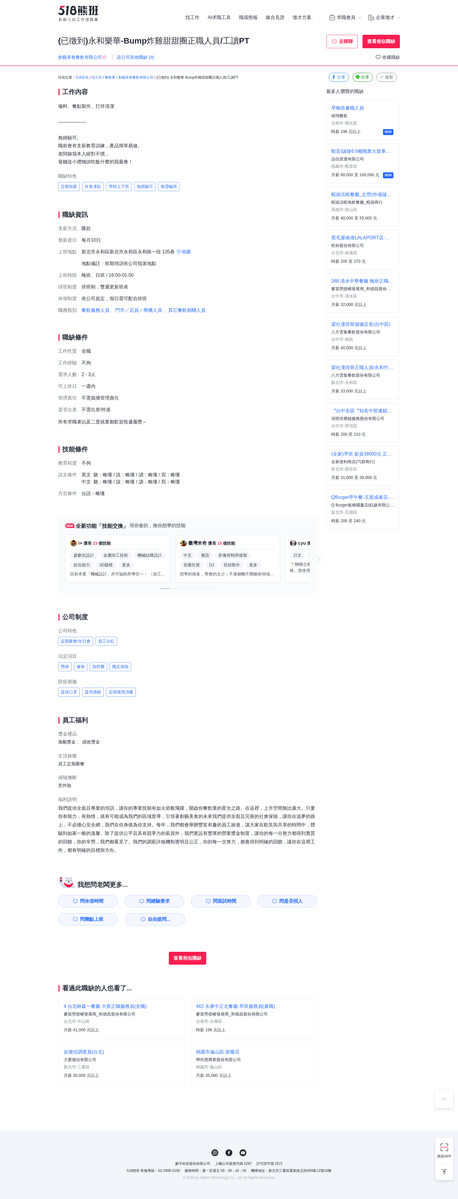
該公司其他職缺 (135, 57)
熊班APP (444, 1156)
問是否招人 (291, 901)
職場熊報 (248, 17)
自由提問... (159, 919)
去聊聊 (346, 41)
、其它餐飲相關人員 (185, 310)
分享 (338, 77)
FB (229, 1152)
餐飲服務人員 (95, 310)
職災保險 (120, 666)
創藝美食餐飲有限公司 (135, 77)
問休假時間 (91, 901)
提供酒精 (93, 692)
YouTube (243, 1152)
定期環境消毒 (121, 692)
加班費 (98, 666)
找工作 (192, 17)
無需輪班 (169, 186)
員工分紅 (106, 641)
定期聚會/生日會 (76, 641)
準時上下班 (119, 186)
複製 (386, 77)
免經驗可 (145, 186)
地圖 (186, 251)
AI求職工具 (219, 17)
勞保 (65, 666)
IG (214, 1152)
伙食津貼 (93, 186)
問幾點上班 (91, 919)
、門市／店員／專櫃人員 (136, 310)
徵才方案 (302, 17)
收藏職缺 (391, 57)
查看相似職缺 (381, 41)
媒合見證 (275, 17)
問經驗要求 (158, 901)
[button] (165, 588)
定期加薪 (69, 186)
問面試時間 (224, 901)
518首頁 (82, 77)
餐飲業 (110, 77)
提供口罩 (69, 692)
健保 (81, 666)
